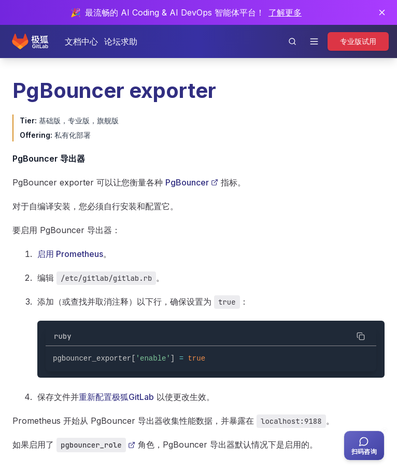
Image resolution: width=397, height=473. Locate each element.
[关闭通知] (382, 12)
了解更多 (285, 12)
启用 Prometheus (70, 254)
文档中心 (81, 41)
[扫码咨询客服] (364, 446)
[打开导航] (314, 41)
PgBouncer (191, 182)
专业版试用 (358, 41)
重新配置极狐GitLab (116, 397)
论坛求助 (120, 41)
